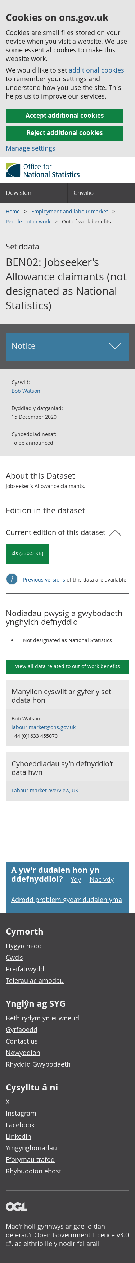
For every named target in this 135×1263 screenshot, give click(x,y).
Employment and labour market (70, 211)
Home (13, 211)
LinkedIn (18, 1136)
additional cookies (96, 70)
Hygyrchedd (24, 945)
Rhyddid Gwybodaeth (38, 1064)
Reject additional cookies (65, 133)
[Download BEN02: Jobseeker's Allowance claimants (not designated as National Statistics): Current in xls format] (27, 554)
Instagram (21, 1113)
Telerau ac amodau (35, 980)
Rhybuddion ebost (33, 1171)
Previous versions (45, 579)
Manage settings (30, 148)
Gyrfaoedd (21, 1029)
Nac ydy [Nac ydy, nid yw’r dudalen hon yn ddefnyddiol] (102, 879)
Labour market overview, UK (45, 790)
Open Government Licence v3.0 (81, 1235)
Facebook (20, 1124)
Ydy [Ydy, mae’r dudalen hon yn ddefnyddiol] (76, 879)
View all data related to (67, 666)
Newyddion (23, 1052)
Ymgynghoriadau (31, 1148)
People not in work (29, 221)
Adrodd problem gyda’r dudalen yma (66, 899)
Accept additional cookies (65, 115)
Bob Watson (26, 390)
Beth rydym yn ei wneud (42, 1018)
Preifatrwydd (25, 968)
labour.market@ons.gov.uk (44, 727)
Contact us (22, 1041)
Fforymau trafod (30, 1159)
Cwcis (14, 957)
